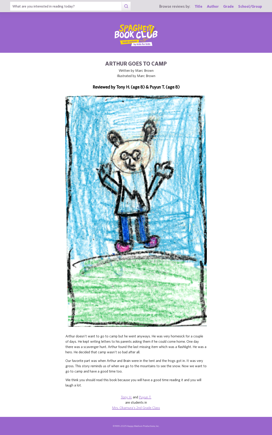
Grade (228, 6)
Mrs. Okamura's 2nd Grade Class (136, 408)
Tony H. (126, 397)
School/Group (250, 6)
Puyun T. (145, 397)
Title (198, 6)
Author (213, 6)
